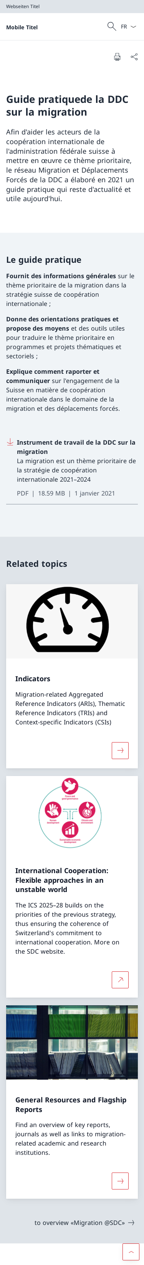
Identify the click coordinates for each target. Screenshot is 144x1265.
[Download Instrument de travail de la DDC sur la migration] (72, 468)
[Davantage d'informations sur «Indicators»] (120, 750)
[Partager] (134, 56)
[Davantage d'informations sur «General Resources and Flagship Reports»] (120, 1181)
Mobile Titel (22, 27)
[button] (130, 1251)
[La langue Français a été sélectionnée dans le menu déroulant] (128, 26)
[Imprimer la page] (117, 56)
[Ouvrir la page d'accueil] (22, 26)
